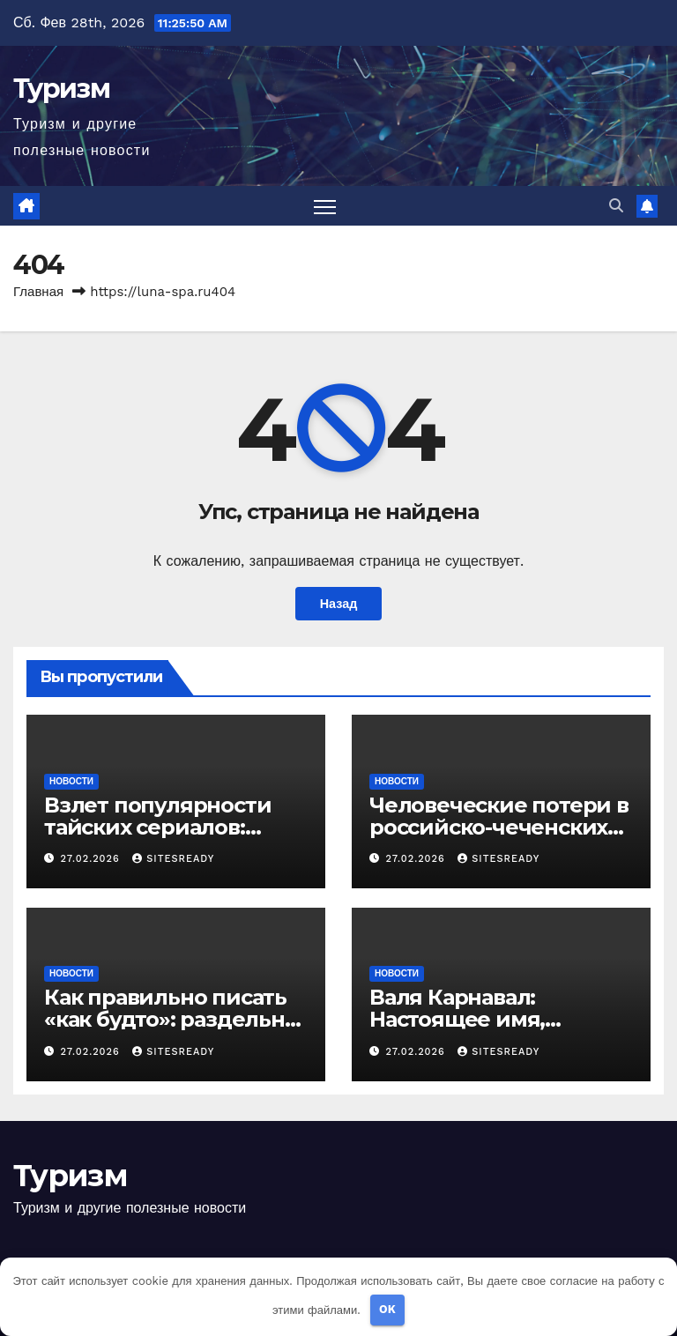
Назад (339, 604)
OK (387, 1309)
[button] (616, 205)
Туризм (61, 88)
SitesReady (173, 859)
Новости (71, 781)
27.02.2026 (92, 859)
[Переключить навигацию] (324, 205)
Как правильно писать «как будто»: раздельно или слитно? (171, 1019)
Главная (38, 292)
